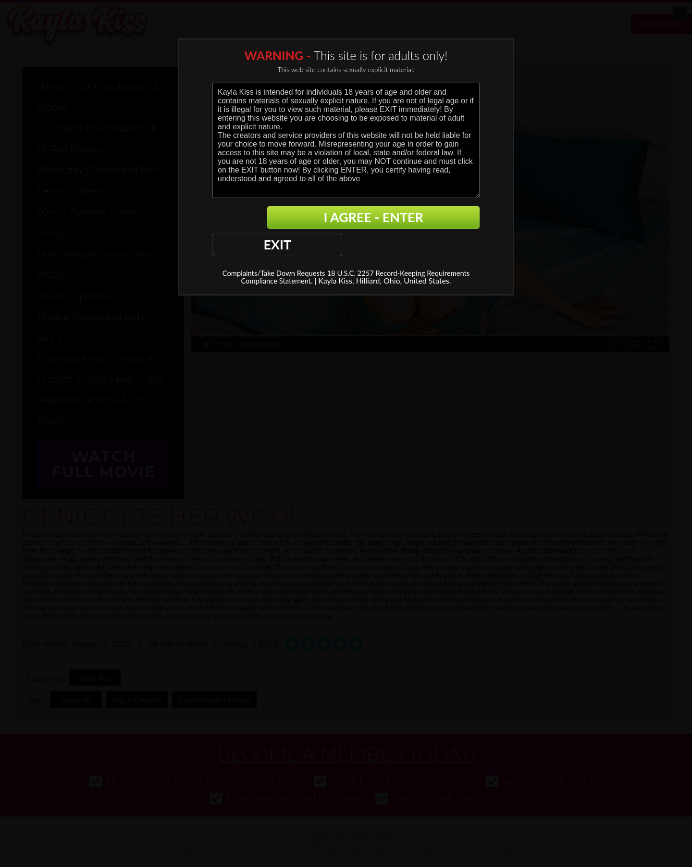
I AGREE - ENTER (386, 218)
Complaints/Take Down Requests (291, 246)
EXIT (245, 218)
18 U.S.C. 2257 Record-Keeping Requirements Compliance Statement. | (334, 250)
